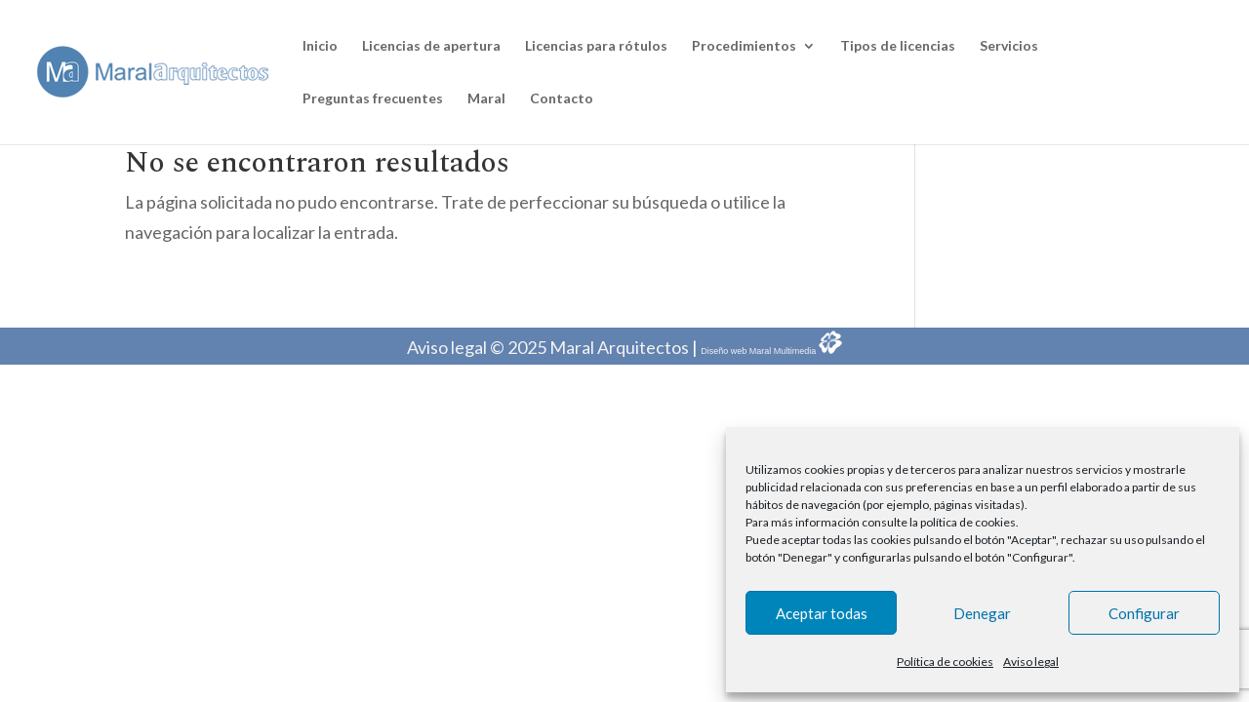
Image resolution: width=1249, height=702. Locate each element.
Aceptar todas (821, 613)
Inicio (320, 46)
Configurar (1144, 613)
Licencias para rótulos (596, 46)
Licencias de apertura (431, 46)
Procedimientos (744, 46)
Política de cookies (945, 661)
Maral (486, 99)
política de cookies (968, 522)
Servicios (1009, 46)
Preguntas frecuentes (372, 99)
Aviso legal (1031, 661)
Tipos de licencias (897, 46)
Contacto (561, 99)
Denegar (982, 613)
